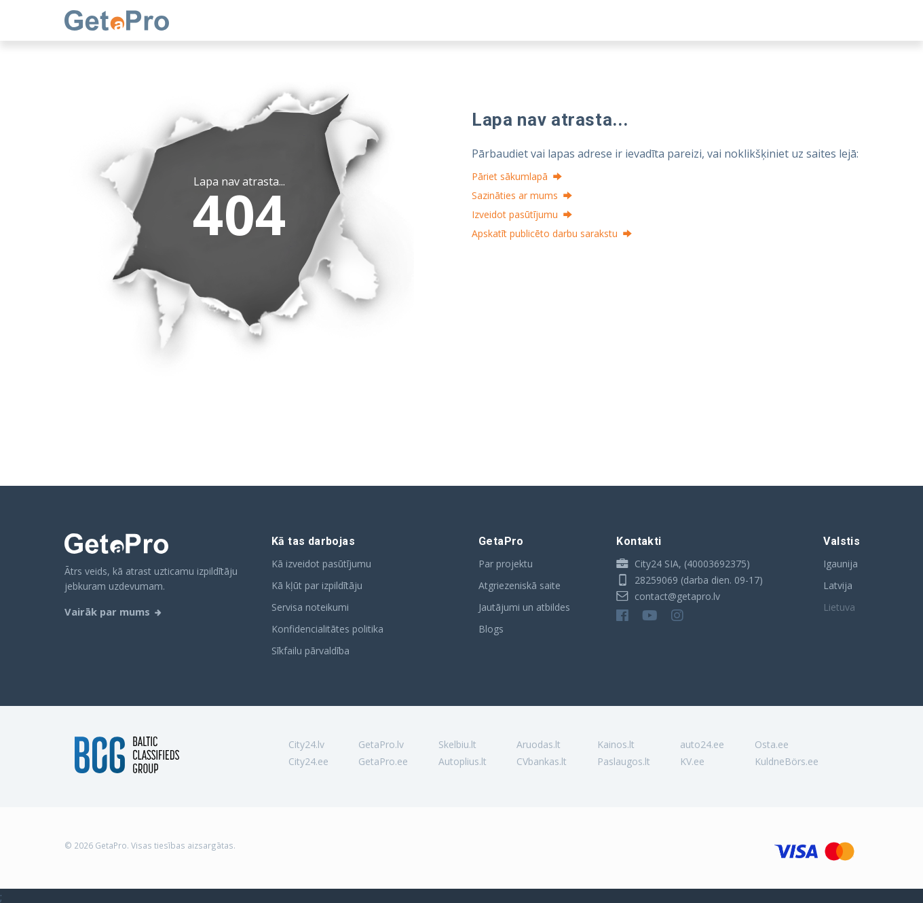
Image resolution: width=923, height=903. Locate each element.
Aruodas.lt (538, 744)
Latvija (837, 585)
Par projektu (505, 563)
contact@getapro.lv (668, 596)
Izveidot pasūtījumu (515, 214)
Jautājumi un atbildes (524, 607)
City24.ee (308, 761)
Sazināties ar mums (515, 195)
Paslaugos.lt (623, 761)
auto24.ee (702, 744)
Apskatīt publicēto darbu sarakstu (545, 233)
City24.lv (306, 744)
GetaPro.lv (381, 744)
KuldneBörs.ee (786, 761)
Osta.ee (772, 744)
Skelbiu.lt (457, 744)
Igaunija (840, 563)
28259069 (647, 579)
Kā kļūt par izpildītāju (316, 585)
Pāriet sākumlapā (510, 176)
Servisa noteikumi (310, 607)
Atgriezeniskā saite (519, 585)
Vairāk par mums (107, 611)
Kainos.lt (616, 744)
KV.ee (692, 761)
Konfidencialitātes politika (327, 628)
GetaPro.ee (383, 761)
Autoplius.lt (462, 761)
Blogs (491, 628)
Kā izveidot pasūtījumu (321, 563)
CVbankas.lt (541, 761)
